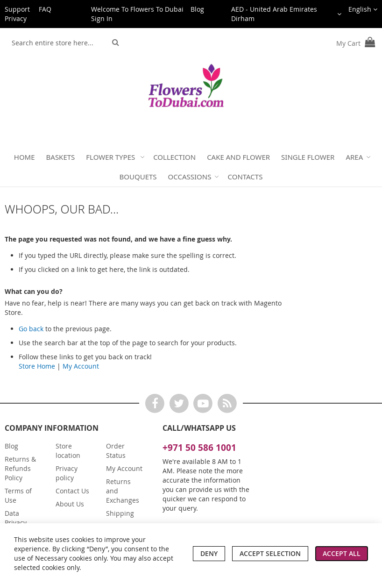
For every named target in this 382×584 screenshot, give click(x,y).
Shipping (120, 513)
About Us (70, 503)
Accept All (342, 553)
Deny (209, 553)
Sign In (102, 18)
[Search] (115, 42)
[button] (286, 14)
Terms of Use (18, 495)
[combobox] (56, 42)
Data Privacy (16, 518)
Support (17, 9)
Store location (68, 451)
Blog (197, 9)
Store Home (37, 366)
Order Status (116, 451)
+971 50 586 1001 (199, 448)
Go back (31, 328)
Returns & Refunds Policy (20, 468)
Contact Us (72, 490)
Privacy (16, 18)
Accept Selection (270, 553)
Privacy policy (67, 473)
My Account (81, 366)
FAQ (45, 9)
